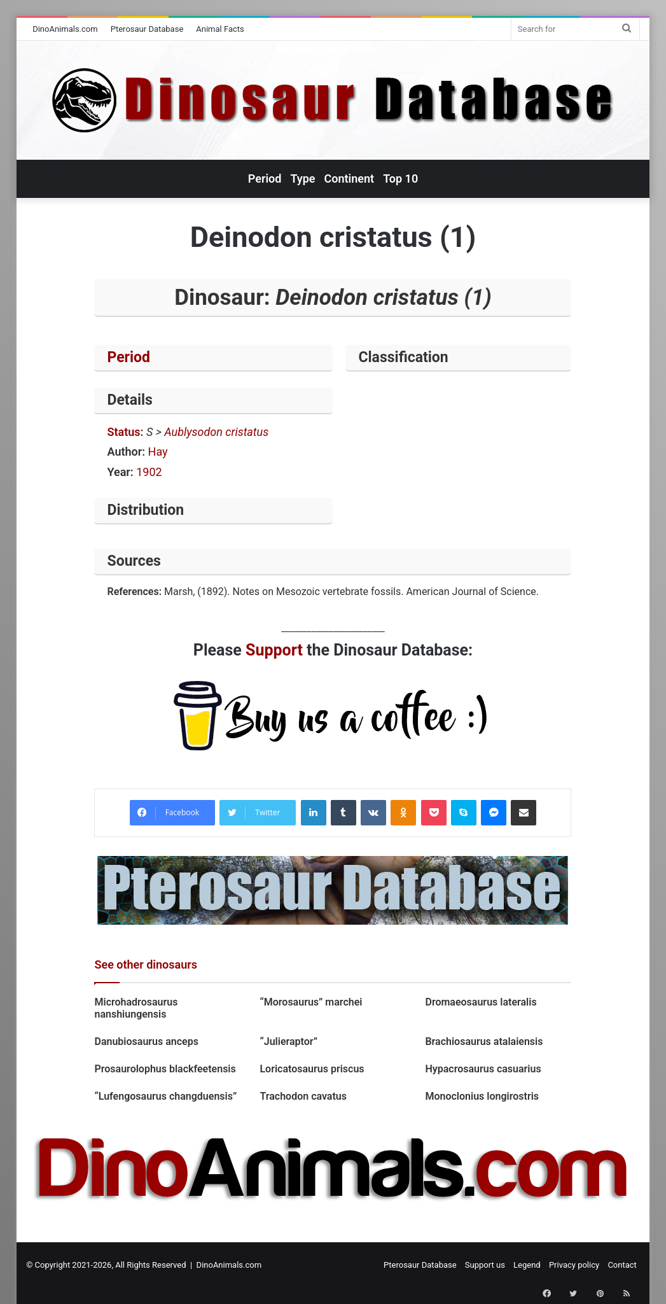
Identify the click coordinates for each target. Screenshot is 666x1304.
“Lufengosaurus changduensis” (165, 1096)
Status (123, 431)
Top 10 (400, 178)
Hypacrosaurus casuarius (483, 1069)
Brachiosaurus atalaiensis (484, 1041)
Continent (349, 178)
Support (274, 650)
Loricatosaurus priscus (312, 1069)
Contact (621, 1265)
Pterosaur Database (147, 29)
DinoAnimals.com (65, 29)
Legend (527, 1265)
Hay (158, 451)
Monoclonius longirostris (482, 1096)
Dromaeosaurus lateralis (480, 1002)
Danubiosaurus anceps (146, 1041)
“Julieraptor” (288, 1041)
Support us (485, 1265)
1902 (149, 472)
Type (302, 178)
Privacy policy (574, 1265)
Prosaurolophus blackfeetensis (164, 1069)
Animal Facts (220, 29)
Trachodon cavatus (303, 1096)
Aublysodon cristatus (216, 431)
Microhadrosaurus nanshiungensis (135, 1008)
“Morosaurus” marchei (311, 1002)
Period (265, 178)
